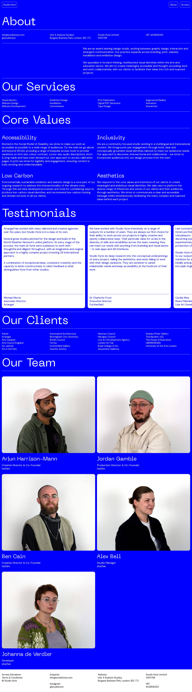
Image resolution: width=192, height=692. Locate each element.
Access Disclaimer (11, 674)
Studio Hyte (9, 4)
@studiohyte (9, 37)
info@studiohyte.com (13, 34)
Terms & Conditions (12, 677)
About (173, 4)
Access (185, 4)
